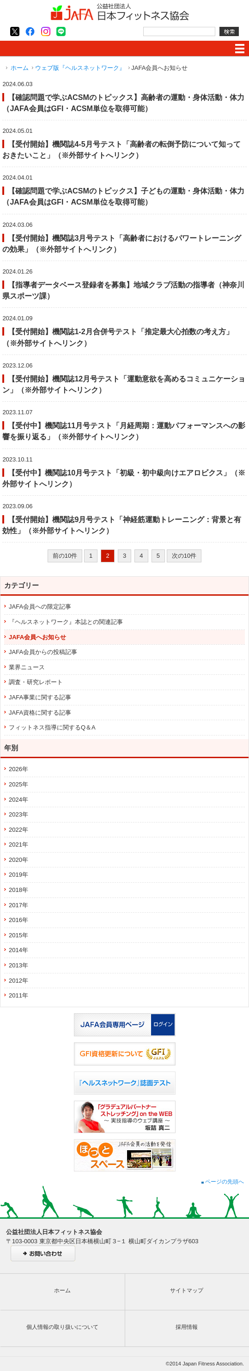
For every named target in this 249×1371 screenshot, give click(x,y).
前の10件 (65, 555)
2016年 (18, 919)
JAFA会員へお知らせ (37, 637)
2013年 (18, 965)
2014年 (18, 950)
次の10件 (184, 555)
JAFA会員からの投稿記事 (43, 651)
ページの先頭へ (222, 1181)
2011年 (18, 995)
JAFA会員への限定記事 (40, 606)
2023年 (18, 814)
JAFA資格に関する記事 (40, 712)
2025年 (18, 784)
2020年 (18, 859)
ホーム (20, 67)
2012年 (18, 980)
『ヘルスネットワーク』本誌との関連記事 (66, 621)
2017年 (18, 905)
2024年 (18, 799)
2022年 (18, 829)
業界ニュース (27, 667)
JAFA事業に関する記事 (40, 697)
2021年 (18, 844)
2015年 (18, 935)
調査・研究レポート (36, 682)
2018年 (18, 889)
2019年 (18, 874)
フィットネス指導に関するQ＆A (52, 727)
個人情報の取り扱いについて (62, 1327)
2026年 (18, 769)
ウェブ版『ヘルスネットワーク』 (80, 67)
